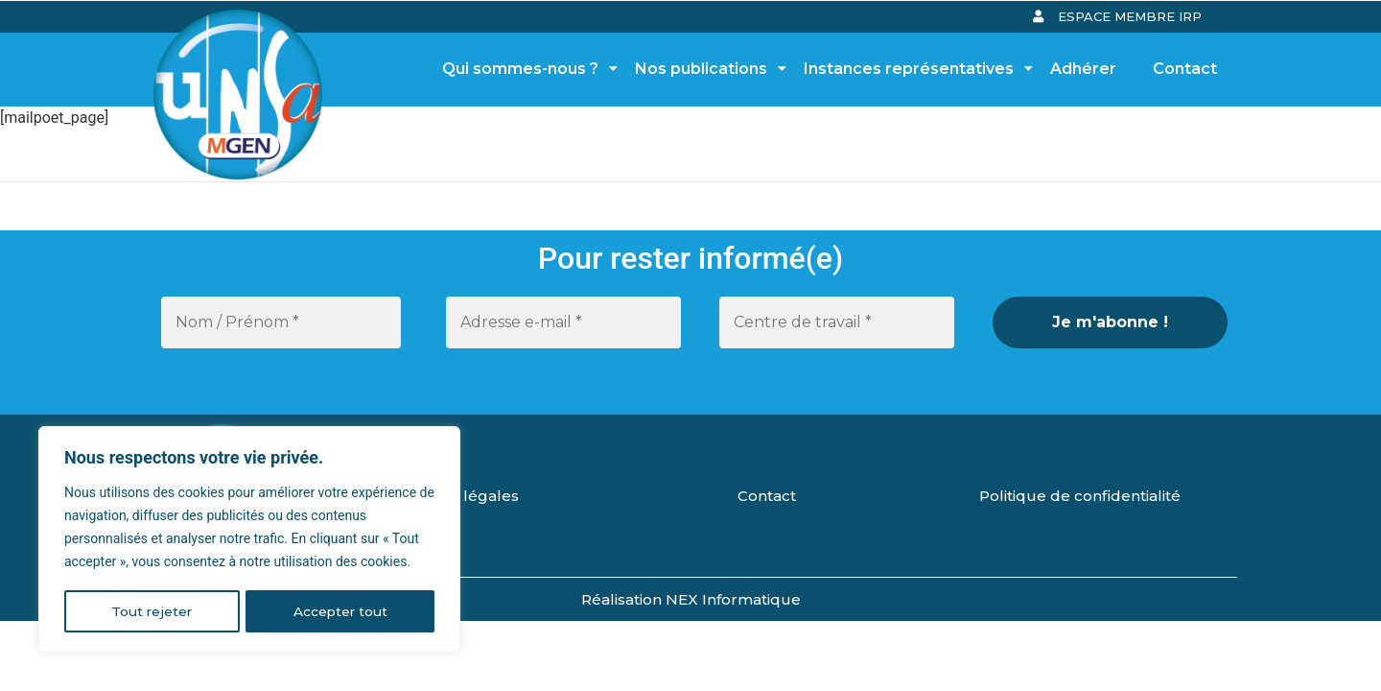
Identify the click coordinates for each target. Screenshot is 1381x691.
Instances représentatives (914, 69)
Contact (1185, 69)
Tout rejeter (151, 611)
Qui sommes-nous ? (525, 69)
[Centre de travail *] (836, 322)
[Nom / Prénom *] (281, 322)
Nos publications (706, 69)
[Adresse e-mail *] (563, 322)
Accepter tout (340, 611)
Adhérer (1083, 69)
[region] (249, 540)
